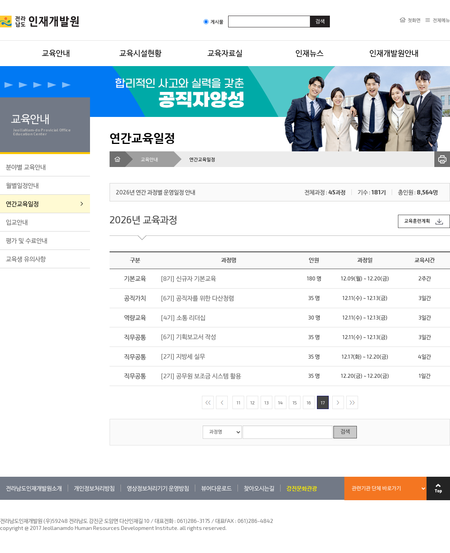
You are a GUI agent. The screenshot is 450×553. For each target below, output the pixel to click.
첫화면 (414, 20)
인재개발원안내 (394, 52)
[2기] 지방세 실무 (183, 356)
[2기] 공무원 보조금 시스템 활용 (201, 375)
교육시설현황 (140, 52)
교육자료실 (225, 52)
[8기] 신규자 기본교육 (188, 278)
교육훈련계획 (417, 221)
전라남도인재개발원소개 (34, 488)
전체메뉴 (441, 20)
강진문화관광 (301, 488)
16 (308, 402)
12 (252, 402)
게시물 (213, 21)
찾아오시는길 (259, 488)
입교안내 (17, 222)
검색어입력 (228, 15)
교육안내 (56, 52)
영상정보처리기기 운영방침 (158, 488)
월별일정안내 (22, 185)
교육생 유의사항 (26, 258)
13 (266, 402)
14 (280, 402)
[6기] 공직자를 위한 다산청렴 (197, 298)
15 (294, 402)
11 (238, 402)
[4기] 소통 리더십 (183, 317)
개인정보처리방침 (94, 488)
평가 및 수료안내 (26, 240)
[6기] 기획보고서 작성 (188, 336)
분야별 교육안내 (26, 167)
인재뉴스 (309, 52)
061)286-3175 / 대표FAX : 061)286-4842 (225, 520)
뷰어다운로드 (216, 488)
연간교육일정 (22, 203)
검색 (345, 432)
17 (322, 402)
